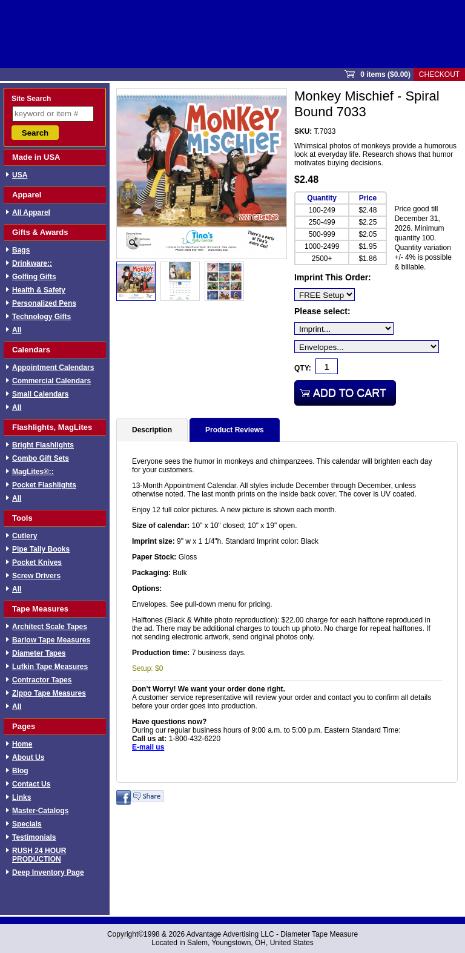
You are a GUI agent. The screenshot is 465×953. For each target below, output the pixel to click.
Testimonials (34, 837)
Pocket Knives (37, 562)
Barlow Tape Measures (51, 640)
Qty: (302, 368)
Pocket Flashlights (44, 485)
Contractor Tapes (41, 680)
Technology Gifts (41, 316)
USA (19, 175)
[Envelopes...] (366, 346)
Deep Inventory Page (48, 872)
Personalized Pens (44, 303)
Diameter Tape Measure (319, 934)
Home (22, 744)
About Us (28, 757)
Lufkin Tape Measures (50, 666)
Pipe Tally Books (41, 549)
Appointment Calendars (53, 367)
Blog (20, 771)
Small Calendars (40, 394)
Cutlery (24, 536)
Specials (27, 824)
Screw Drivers (36, 576)
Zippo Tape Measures (49, 693)
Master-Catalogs (40, 810)
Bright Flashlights (43, 445)
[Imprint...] (344, 328)
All (16, 330)
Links (21, 797)
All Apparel (31, 212)
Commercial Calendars (51, 381)
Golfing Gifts (34, 276)
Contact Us (31, 784)
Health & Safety (38, 290)
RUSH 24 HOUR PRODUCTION (39, 854)
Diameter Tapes (38, 653)
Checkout (439, 74)
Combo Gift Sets (40, 458)
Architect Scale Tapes (49, 626)
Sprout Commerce (232, 34)
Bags (21, 250)
